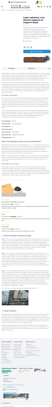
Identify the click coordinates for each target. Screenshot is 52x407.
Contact (6, 375)
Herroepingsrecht (7, 361)
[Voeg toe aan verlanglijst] (24, 47)
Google (25, 326)
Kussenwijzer (17, 346)
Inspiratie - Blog (18, 354)
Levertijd (4, 356)
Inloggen (28, 344)
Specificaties (31, 68)
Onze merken (36, 350)
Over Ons (28, 350)
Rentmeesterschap (19, 357)
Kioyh (28, 326)
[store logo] (20, 6)
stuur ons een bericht (10, 389)
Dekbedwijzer (18, 344)
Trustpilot (34, 326)
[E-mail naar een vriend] (31, 47)
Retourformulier (6, 362)
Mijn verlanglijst (30, 346)
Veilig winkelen (6, 344)
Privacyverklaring (31, 354)
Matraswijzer (17, 347)
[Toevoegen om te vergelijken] (28, 47)
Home (3, 10)
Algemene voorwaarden (33, 355)
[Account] (47, 6)
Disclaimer (29, 352)
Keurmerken (17, 352)
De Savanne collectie (20, 356)
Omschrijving (11, 68)
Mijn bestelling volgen (32, 347)
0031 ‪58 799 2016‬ (10, 387)
